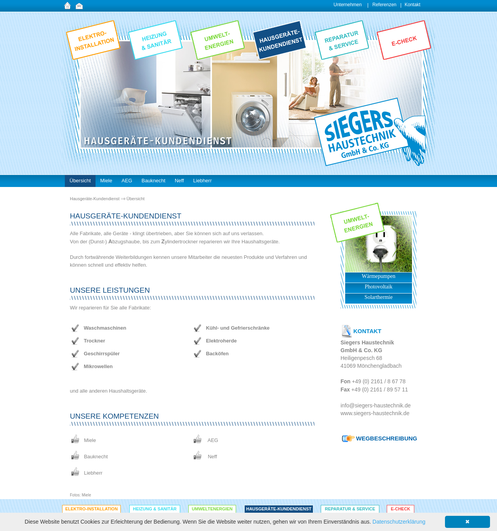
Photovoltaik (379, 287)
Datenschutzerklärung (398, 522)
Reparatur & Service (350, 509)
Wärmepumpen (378, 276)
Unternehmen (348, 4)
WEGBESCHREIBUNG (386, 438)
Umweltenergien (212, 509)
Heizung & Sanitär (154, 509)
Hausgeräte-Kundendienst (95, 198)
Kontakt (413, 4)
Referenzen (384, 4)
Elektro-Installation (91, 509)
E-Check (400, 509)
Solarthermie (379, 297)
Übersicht (135, 198)
